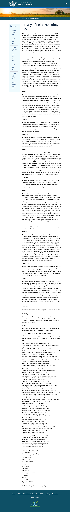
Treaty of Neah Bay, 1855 (14, 49)
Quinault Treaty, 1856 (14, 32)
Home (10, 18)
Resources (16, 18)
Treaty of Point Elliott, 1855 (14, 57)
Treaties (22, 18)
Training (48, 493)
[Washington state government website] (35, 504)
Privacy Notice (35, 497)
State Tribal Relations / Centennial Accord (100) (30, 493)
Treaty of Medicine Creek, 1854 (14, 40)
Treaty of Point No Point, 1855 (14, 66)
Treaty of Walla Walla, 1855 (14, 76)
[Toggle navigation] (65, 3)
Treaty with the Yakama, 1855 (14, 85)
